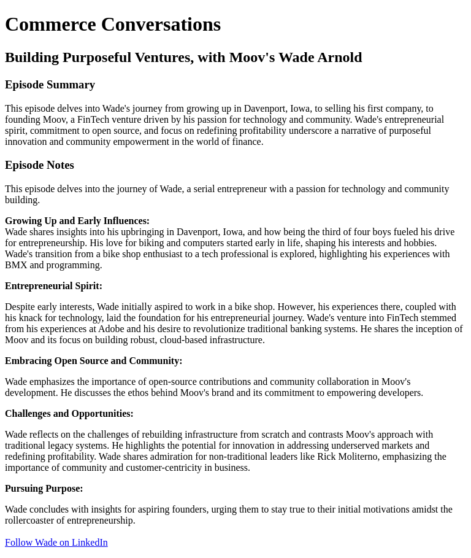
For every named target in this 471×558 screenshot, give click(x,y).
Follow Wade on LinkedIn (56, 542)
